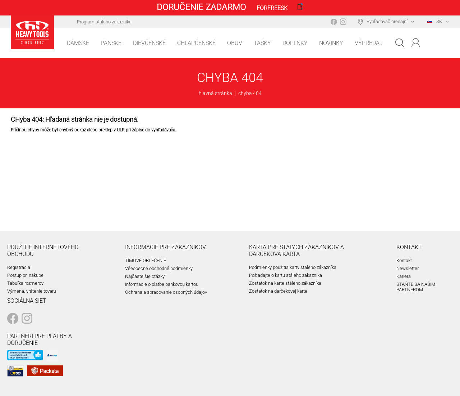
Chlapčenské (196, 43)
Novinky (331, 43)
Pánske (111, 43)
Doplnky (295, 43)
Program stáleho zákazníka (104, 21)
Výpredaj (369, 43)
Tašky (262, 43)
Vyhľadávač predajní (387, 21)
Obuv (234, 43)
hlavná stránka (215, 93)
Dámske (78, 43)
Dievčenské (149, 43)
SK (434, 21)
